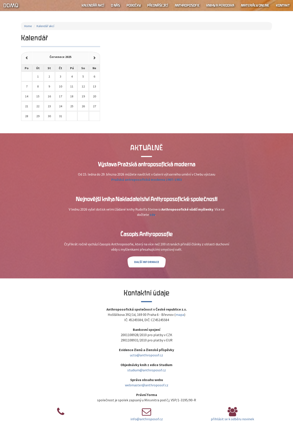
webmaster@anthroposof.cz (146, 385)
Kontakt (283, 5)
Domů (10, 5)
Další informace (146, 262)
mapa (180, 314)
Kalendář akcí (93, 5)
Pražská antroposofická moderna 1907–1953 (146, 179)
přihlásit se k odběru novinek (232, 419)
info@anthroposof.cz (146, 419)
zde (152, 214)
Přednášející (157, 5)
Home (28, 26)
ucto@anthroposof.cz (146, 355)
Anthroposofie (187, 5)
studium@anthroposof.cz (146, 370)
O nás (115, 5)
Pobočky (133, 5)
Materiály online (255, 5)
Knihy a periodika (220, 5)
